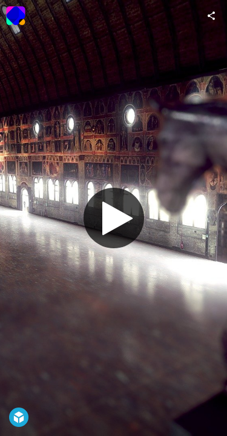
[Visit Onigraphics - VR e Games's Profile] (15, 15)
